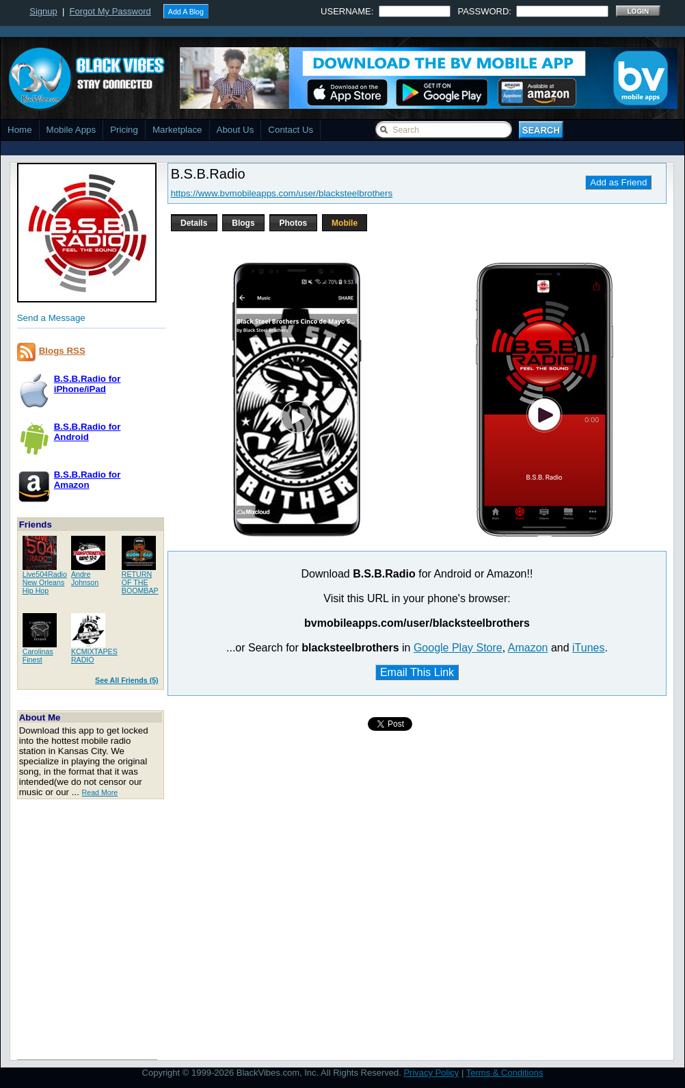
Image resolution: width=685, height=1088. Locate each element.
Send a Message (51, 318)
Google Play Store (458, 647)
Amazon (528, 647)
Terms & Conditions (504, 1072)
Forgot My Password (110, 11)
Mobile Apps (71, 130)
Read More (100, 792)
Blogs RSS (62, 351)
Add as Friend (618, 182)
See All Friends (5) (127, 680)
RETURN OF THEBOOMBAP (140, 582)
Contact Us (290, 130)
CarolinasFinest (38, 655)
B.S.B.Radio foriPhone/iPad (87, 384)
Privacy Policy (431, 1072)
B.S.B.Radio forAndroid (87, 432)
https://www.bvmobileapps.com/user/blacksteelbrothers (281, 193)
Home (20, 130)
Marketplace (177, 130)
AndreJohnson (84, 578)
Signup (43, 11)
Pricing (124, 130)
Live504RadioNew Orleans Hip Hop (45, 582)
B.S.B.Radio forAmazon (87, 479)
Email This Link (417, 672)
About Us (235, 130)
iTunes (588, 647)
